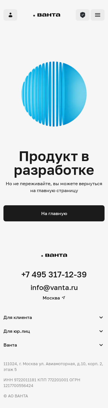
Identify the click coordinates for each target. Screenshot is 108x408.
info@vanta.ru (54, 287)
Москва (54, 298)
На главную (54, 213)
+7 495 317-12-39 (54, 274)
